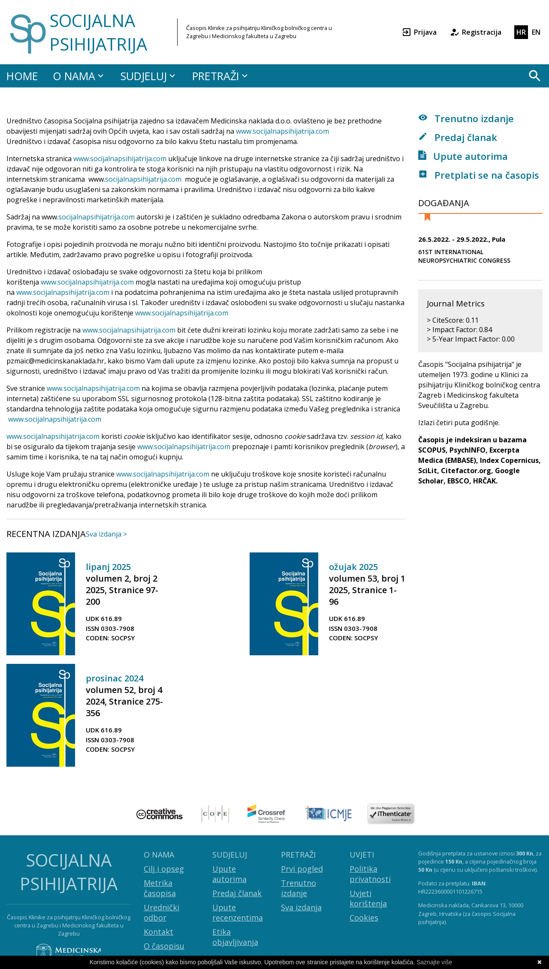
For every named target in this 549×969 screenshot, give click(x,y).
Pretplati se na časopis (478, 174)
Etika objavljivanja (235, 937)
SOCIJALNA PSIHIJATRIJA (98, 32)
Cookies (364, 917)
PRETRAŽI (221, 76)
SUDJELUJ (149, 76)
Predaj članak (457, 137)
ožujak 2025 (353, 567)
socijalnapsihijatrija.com (128, 158)
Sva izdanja (301, 907)
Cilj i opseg (164, 869)
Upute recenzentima (237, 912)
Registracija (475, 32)
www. (81, 158)
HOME (22, 76)
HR (521, 32)
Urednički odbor (161, 912)
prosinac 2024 (114, 678)
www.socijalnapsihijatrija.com (282, 131)
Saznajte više (434, 962)
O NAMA (79, 76)
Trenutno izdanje (466, 118)
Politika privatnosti (370, 874)
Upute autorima (463, 156)
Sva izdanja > (106, 534)
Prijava (419, 32)
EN (536, 32)
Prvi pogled (302, 869)
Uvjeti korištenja (368, 898)
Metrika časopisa (160, 888)
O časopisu (164, 946)
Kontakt (158, 932)
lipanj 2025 (108, 567)
